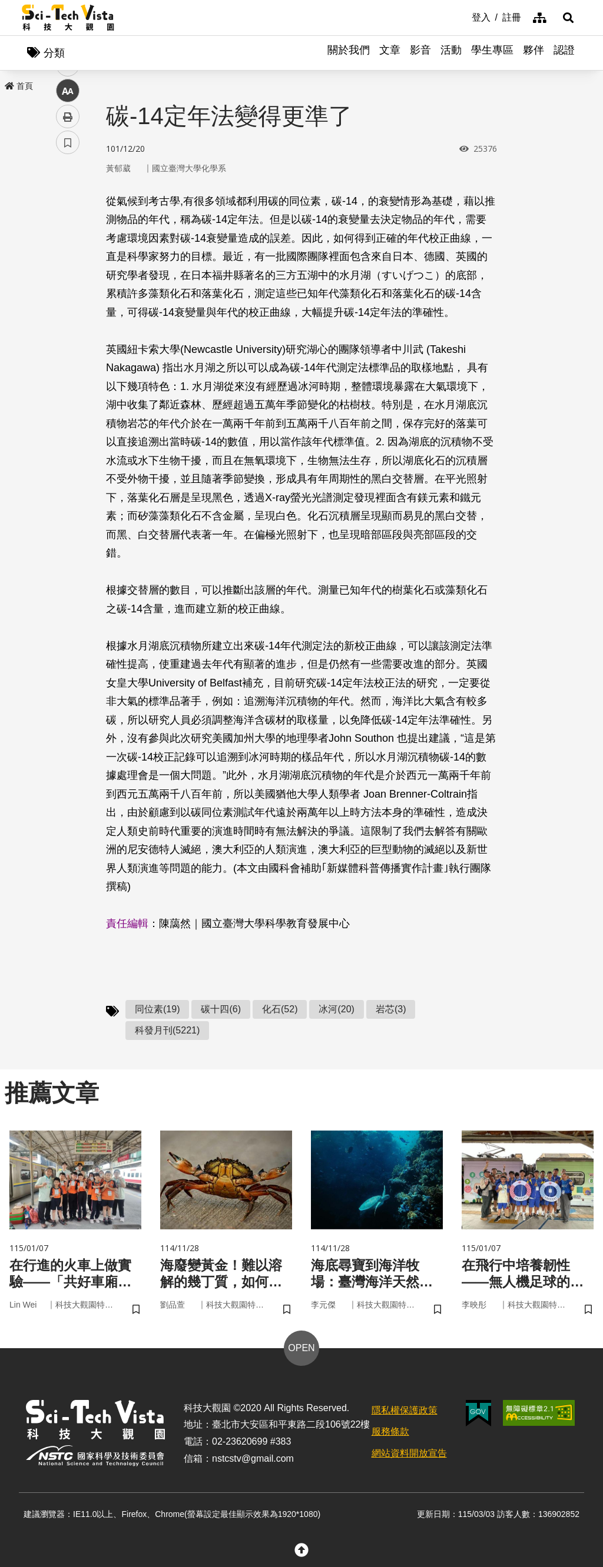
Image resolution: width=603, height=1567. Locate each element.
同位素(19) (157, 1010)
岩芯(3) (391, 1010)
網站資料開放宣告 (409, 1455)
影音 (420, 53)
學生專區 (492, 53)
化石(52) (279, 1010)
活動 (451, 53)
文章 (389, 53)
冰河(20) (336, 1010)
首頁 (19, 86)
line (64, 277)
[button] (566, 17)
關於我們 (348, 53)
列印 (67, 328)
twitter (68, 251)
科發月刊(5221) (167, 1031)
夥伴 (533, 53)
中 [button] (67, 303)
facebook (68, 225)
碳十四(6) (221, 1010)
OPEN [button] (301, 1350)
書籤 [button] (67, 354)
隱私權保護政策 (405, 1412)
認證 (564, 53)
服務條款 (390, 1434)
